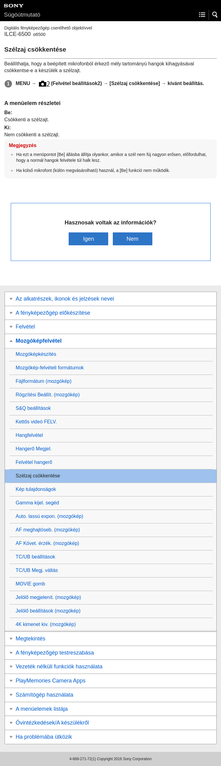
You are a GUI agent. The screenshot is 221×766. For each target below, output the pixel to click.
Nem (133, 238)
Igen (88, 238)
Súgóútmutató (22, 14)
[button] (215, 14)
